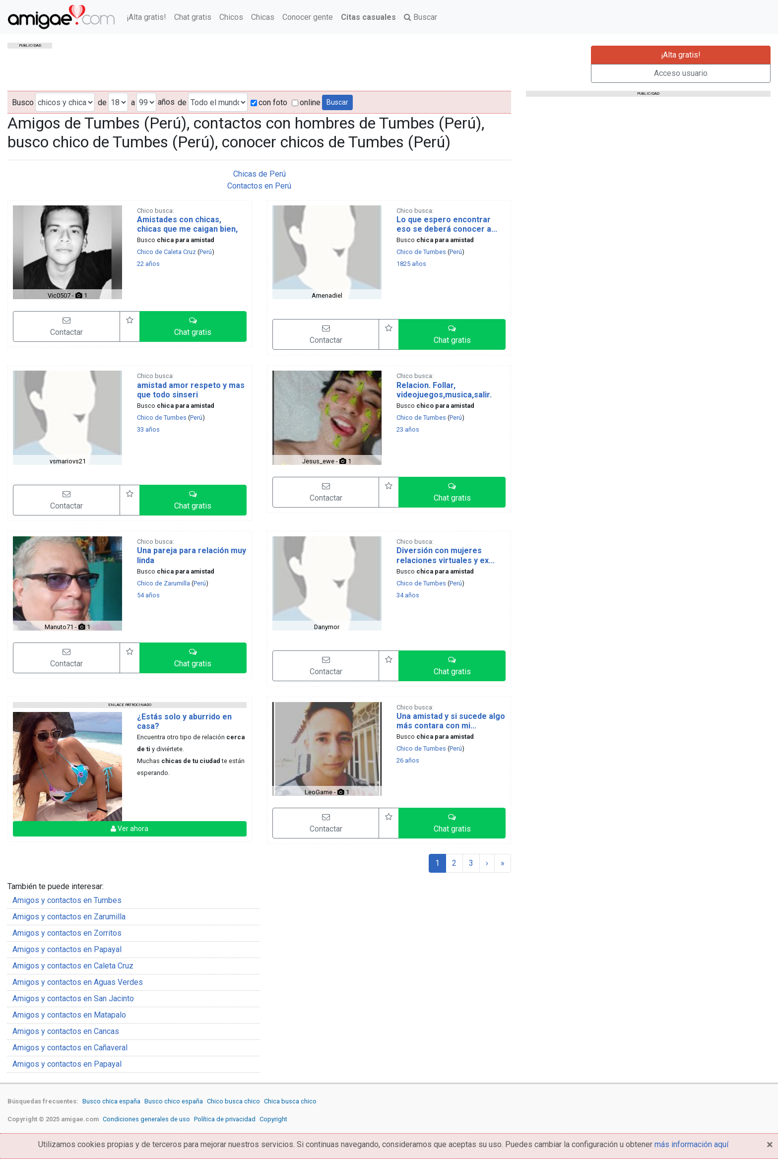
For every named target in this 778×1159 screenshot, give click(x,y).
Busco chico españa (173, 1101)
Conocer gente (307, 17)
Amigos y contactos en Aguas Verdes (77, 982)
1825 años (411, 263)
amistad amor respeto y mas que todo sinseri (191, 390)
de (102, 102)
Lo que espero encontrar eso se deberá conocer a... (446, 224)
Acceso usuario (681, 73)
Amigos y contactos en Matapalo (69, 1015)
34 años (407, 595)
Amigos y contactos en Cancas (65, 1031)
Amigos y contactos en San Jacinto (73, 998)
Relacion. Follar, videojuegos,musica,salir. (444, 390)
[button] (193, 326)
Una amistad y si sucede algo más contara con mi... (450, 720)
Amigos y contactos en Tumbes (67, 900)
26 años (407, 760)
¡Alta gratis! (146, 17)
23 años (407, 429)
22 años (148, 263)
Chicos (231, 17)
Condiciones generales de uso (146, 1119)
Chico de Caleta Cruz (166, 252)
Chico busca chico (233, 1101)
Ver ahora (129, 829)
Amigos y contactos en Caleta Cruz (72, 965)
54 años (148, 595)
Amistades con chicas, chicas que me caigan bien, (187, 224)
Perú (205, 252)
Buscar (420, 17)
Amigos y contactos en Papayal (67, 949)
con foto (269, 102)
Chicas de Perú (259, 174)
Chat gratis (192, 17)
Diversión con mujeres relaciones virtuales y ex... (445, 555)
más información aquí (691, 1144)
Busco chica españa (111, 1101)
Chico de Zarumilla (163, 583)
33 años (148, 429)
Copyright (273, 1119)
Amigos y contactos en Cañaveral (70, 1047)
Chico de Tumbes (421, 252)
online (306, 102)
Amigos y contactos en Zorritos (67, 933)
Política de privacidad (225, 1119)
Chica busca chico (290, 1101)
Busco (23, 102)
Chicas (262, 17)
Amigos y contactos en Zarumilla (69, 916)
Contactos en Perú (259, 186)
